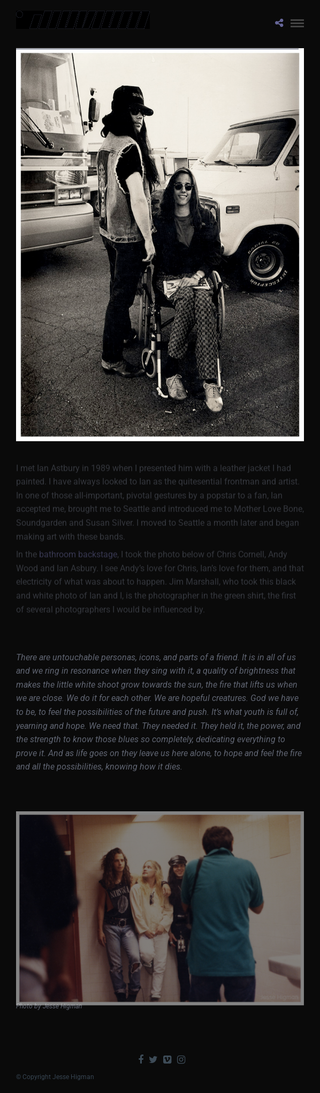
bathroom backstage (78, 560)
